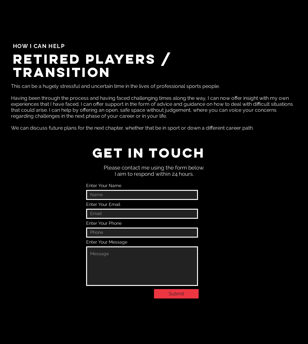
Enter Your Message (106, 242)
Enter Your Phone (104, 223)
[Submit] (176, 293)
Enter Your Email (103, 204)
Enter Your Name (103, 185)
